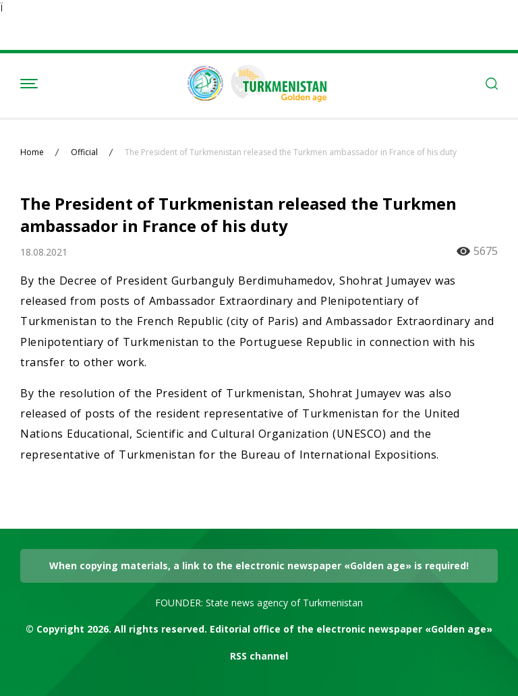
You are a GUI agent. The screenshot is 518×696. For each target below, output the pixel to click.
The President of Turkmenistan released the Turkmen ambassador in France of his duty (291, 152)
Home (32, 152)
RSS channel (259, 655)
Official (84, 152)
